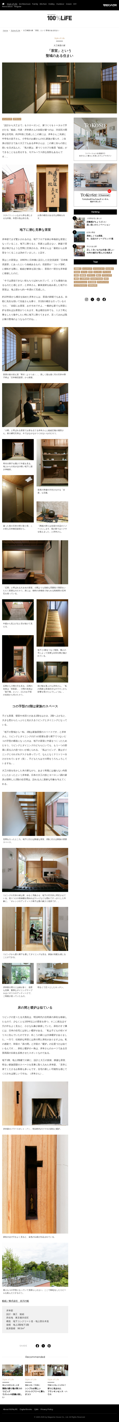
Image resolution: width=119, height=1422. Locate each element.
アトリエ (106, 272)
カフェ (84, 272)
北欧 (76, 275)
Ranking (95, 212)
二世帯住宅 (84, 279)
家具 (106, 279)
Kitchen (43, 4)
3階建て (78, 269)
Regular (17, 7)
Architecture (25, 4)
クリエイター (99, 269)
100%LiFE (59, 17)
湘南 (76, 279)
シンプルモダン (80, 285)
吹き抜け (109, 269)
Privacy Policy (47, 1409)
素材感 (82, 275)
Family (35, 4)
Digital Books (26, 1409)
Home (5, 30)
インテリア (7, 119)
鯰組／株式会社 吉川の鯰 (15, 1301)
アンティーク (103, 282)
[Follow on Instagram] (86, 299)
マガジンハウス (110, 5)
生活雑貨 (92, 282)
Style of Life (12, 4)
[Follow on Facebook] (104, 299)
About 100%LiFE (10, 1409)
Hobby (51, 4)
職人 (98, 275)
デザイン (17, 119)
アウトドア (107, 275)
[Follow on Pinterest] (98, 299)
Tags (95, 262)
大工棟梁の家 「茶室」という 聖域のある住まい (41, 30)
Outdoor (60, 4)
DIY (75, 4)
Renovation (7, 7)
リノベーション (80, 282)
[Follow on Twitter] (92, 299)
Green (69, 4)
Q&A (36, 1409)
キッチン (97, 272)
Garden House (96, 279)
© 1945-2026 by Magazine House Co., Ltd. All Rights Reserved (59, 1417)
